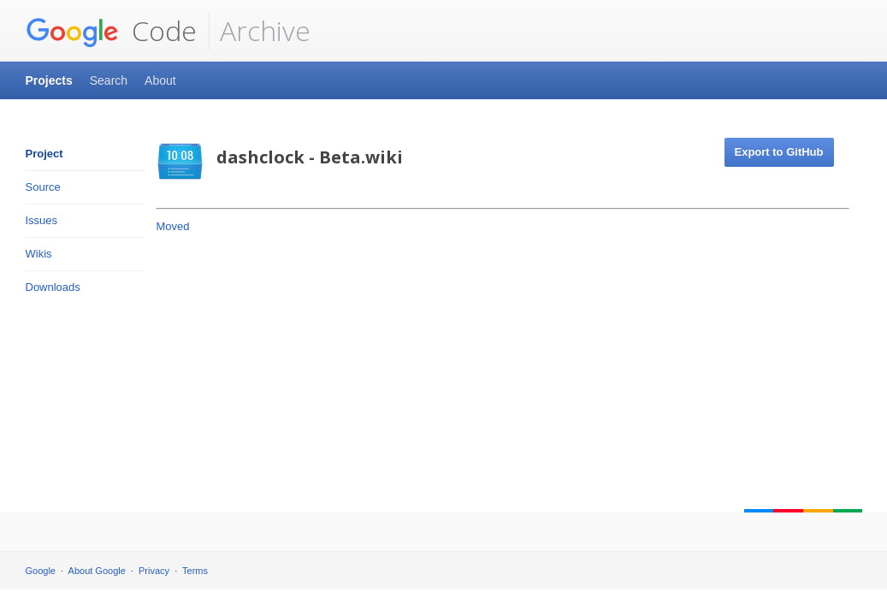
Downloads (53, 287)
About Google (97, 571)
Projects (49, 80)
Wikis (39, 253)
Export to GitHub (779, 151)
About (160, 80)
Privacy (154, 571)
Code (111, 31)
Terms (195, 571)
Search (108, 80)
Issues (42, 220)
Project (44, 153)
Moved (173, 226)
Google (41, 571)
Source (43, 187)
